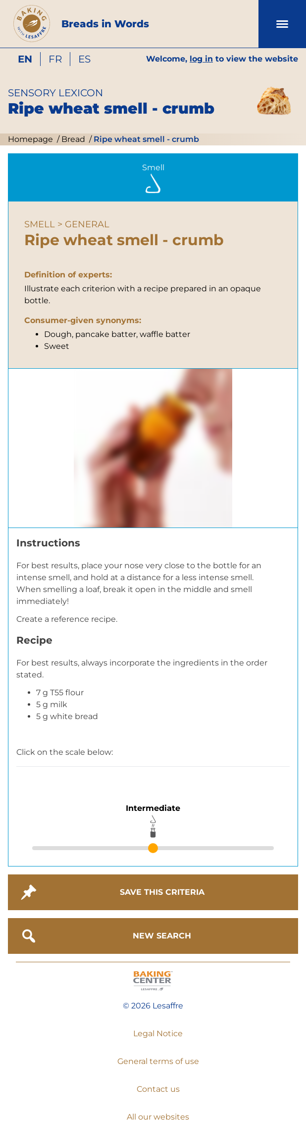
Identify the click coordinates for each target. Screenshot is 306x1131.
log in (201, 59)
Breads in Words (105, 24)
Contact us (158, 1089)
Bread (72, 139)
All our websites (158, 1117)
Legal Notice (158, 1033)
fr (55, 59)
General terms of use (158, 1061)
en (25, 59)
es (84, 59)
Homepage (30, 139)
